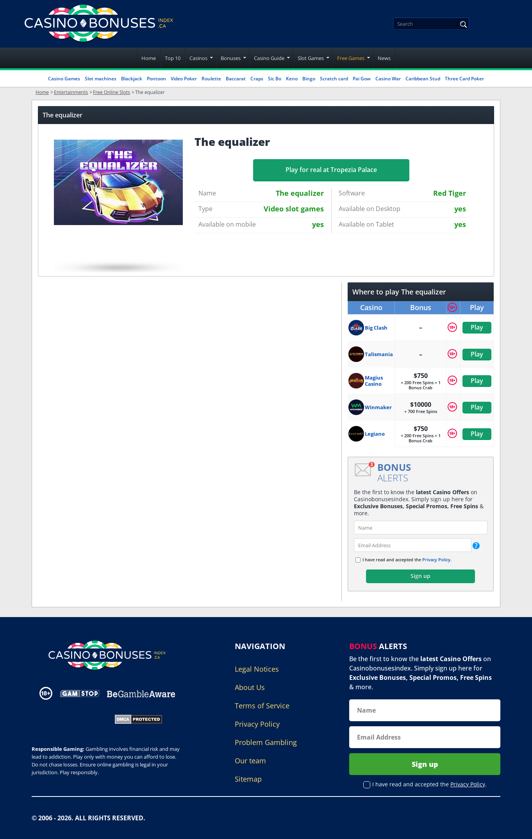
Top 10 (172, 58)
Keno (292, 78)
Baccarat (236, 78)
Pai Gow (362, 78)
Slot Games (311, 58)
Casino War (388, 78)
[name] (420, 527)
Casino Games (64, 78)
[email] (412, 545)
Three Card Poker (464, 78)
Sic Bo (274, 78)
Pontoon (156, 78)
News (384, 58)
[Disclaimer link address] (79, 693)
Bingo (308, 78)
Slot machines (100, 78)
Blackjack (131, 78)
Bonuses (231, 58)
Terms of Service (262, 705)
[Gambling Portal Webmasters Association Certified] (68, 718)
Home (148, 58)
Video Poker (184, 78)
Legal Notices (257, 669)
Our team (250, 760)
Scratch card (334, 78)
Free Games (350, 58)
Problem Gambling (266, 742)
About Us (250, 687)
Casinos (198, 58)
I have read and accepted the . (407, 559)
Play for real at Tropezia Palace (331, 169)
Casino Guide (269, 58)
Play (477, 327)
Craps (256, 78)
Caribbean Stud (422, 78)
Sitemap (248, 779)
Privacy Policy (436, 559)
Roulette (211, 78)
